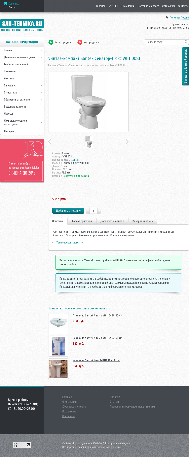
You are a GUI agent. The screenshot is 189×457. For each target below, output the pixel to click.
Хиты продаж (63, 42)
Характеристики (82, 221)
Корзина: (13, 3)
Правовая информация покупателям (132, 406)
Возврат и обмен (143, 221)
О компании (128, 6)
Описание (58, 221)
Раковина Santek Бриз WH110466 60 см (96, 360)
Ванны (8, 50)
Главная (101, 6)
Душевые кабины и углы (19, 57)
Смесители (10, 92)
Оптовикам (168, 6)
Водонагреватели (15, 106)
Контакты (183, 6)
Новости (115, 397)
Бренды (113, 6)
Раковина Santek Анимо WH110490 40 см (97, 315)
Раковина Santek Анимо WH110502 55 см (97, 338)
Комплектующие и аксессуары (15, 122)
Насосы (8, 113)
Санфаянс (9, 85)
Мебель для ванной (16, 64)
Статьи (114, 402)
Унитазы (9, 78)
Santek (75, 159)
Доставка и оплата (148, 6)
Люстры (9, 131)
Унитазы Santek (77, 65)
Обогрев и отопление (17, 99)
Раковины (10, 71)
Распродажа (91, 42)
